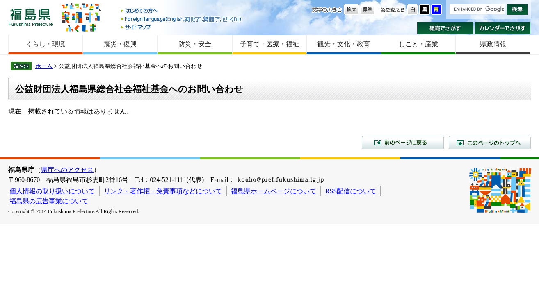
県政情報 (493, 44)
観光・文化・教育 (343, 44)
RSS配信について (350, 191)
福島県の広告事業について (48, 200)
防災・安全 (194, 44)
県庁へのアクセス (67, 169)
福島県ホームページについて (273, 191)
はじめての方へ (181, 11)
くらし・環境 (45, 44)
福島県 (30, 17)
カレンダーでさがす (503, 28)
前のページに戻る (403, 142)
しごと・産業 (418, 44)
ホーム (44, 66)
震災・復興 (120, 44)
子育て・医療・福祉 (269, 44)
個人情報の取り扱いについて (52, 191)
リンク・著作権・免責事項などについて (163, 191)
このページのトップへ (490, 142)
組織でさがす (445, 28)
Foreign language (181, 19)
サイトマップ (181, 27)
